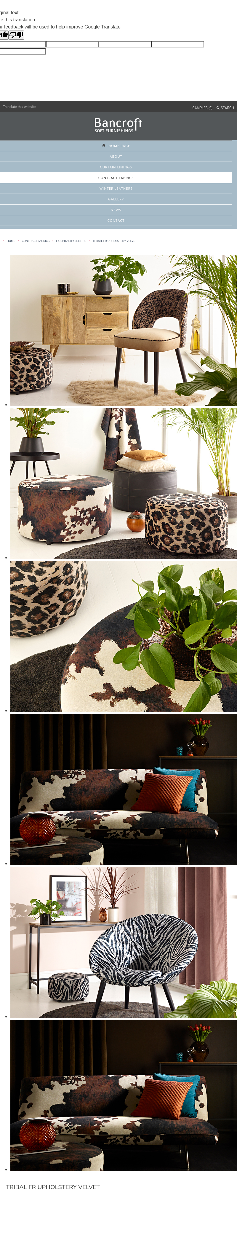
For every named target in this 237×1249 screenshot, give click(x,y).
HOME (11, 241)
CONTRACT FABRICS (116, 178)
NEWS (116, 210)
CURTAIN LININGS (116, 167)
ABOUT (116, 156)
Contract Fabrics (35, 241)
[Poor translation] (16, 35)
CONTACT (116, 220)
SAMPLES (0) (203, 108)
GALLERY (116, 199)
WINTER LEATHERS (116, 188)
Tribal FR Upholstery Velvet (115, 241)
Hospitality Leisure (71, 241)
